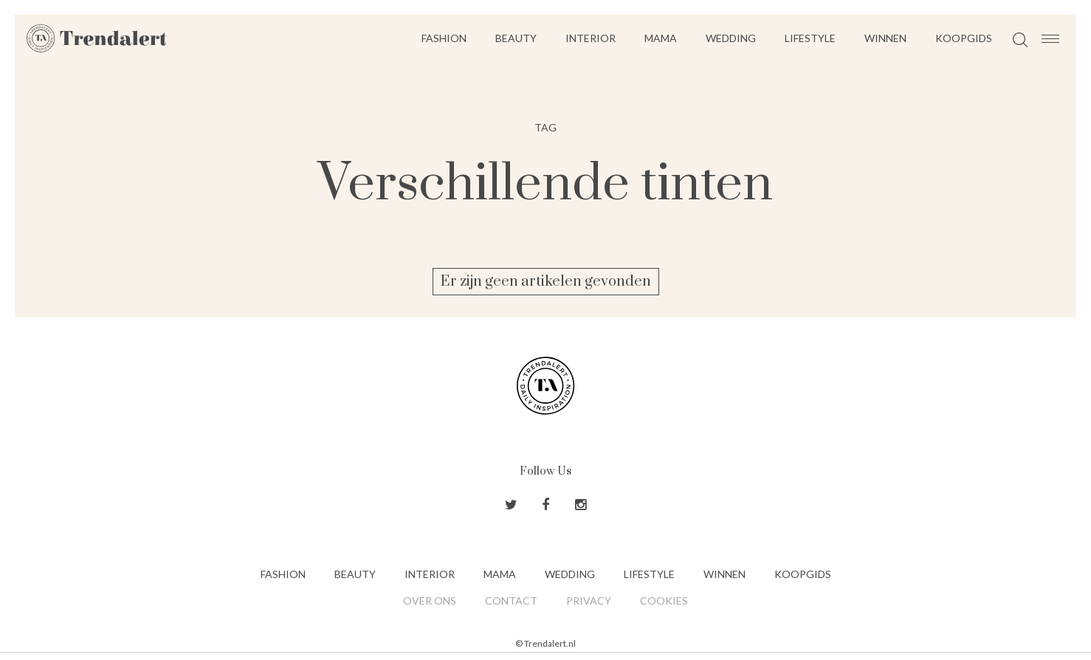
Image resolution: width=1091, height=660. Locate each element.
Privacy (588, 600)
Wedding (731, 38)
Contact (511, 600)
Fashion (444, 38)
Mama (660, 38)
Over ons (429, 600)
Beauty (516, 38)
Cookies (664, 600)
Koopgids (963, 38)
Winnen (885, 38)
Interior (590, 38)
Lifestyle (810, 38)
